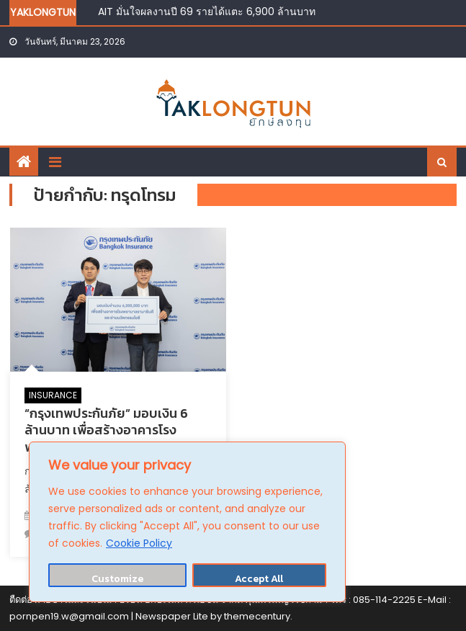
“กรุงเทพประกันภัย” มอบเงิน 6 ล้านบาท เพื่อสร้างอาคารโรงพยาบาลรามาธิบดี (106, 430)
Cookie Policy (139, 543)
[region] (187, 522)
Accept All (259, 578)
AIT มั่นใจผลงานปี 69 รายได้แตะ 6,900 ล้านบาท (206, 11)
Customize (117, 578)
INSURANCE (53, 395)
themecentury (257, 616)
